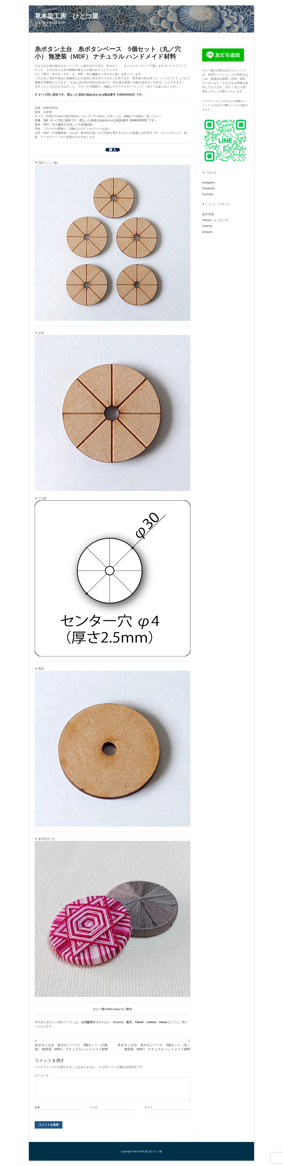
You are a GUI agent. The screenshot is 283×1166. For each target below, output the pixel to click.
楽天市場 (208, 214)
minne (163, 1022)
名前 (37, 1107)
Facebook (208, 188)
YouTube (207, 194)
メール (94, 1107)
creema (151, 1022)
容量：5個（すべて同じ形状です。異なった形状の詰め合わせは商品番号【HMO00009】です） (96, 120)
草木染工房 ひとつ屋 (66, 16)
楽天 (129, 1022)
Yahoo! (139, 1022)
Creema (207, 226)
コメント (41, 1075)
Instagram (208, 182)
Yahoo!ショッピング (215, 220)
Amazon (207, 232)
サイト (149, 1107)
